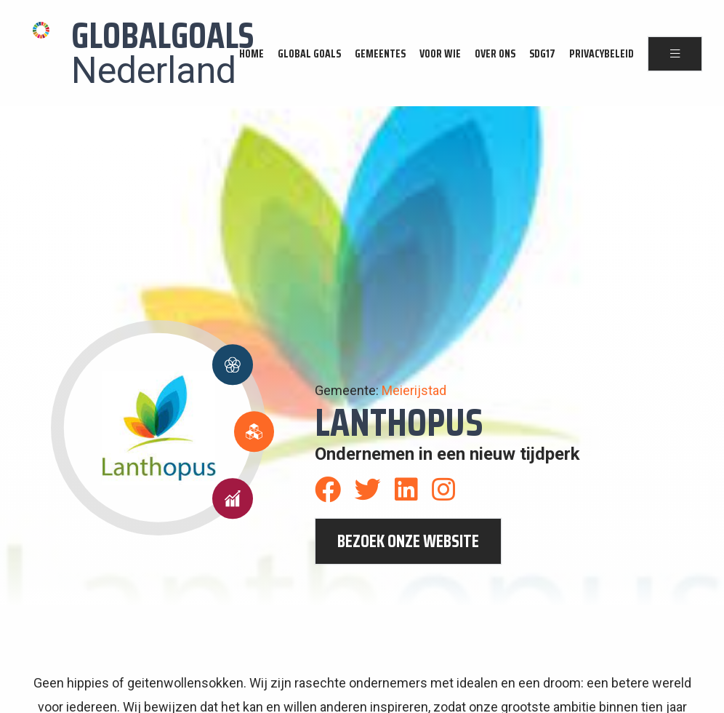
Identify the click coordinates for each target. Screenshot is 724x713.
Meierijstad (414, 390)
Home (251, 54)
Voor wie (440, 54)
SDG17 (542, 54)
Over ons (495, 54)
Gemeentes (380, 54)
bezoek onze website (408, 541)
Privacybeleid (601, 54)
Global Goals (309, 54)
